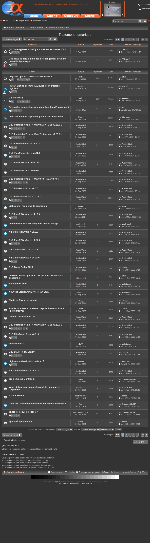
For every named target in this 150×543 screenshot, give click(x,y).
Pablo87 (125, 50)
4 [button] (133, 40)
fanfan (80, 379)
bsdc (81, 77)
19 (29, 80)
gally (81, 98)
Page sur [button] (117, 39)
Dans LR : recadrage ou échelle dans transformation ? (37, 403)
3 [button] (129, 40)
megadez (125, 98)
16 (21, 80)
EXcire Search (16, 395)
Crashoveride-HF (129, 379)
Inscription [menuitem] (146, 9)
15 (18, 80)
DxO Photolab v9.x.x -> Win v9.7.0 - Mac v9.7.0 (33, 179)
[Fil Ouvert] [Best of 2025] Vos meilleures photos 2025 (37, 49)
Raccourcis (10, 20)
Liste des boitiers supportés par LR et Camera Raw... (36, 116)
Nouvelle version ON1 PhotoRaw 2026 (29, 292)
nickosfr (125, 86)
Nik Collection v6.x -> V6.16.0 (24, 257)
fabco (124, 77)
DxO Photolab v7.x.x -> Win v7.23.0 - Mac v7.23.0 (34, 134)
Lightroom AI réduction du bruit (25, 361)
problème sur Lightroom (21, 379)
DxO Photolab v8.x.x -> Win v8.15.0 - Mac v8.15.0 (34, 125)
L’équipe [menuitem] (71, 472)
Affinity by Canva (18, 283)
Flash (80, 117)
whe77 (80, 344)
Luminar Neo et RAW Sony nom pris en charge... (34, 223)
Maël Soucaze (87, 483)
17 (23, 80)
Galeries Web (16, 97)
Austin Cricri (81, 125)
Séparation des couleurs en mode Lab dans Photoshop (38, 107)
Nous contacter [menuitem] (57, 472)
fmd (80, 404)
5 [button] (137, 40)
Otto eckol (126, 117)
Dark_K (81, 300)
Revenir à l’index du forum (14, 440)
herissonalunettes (80, 412)
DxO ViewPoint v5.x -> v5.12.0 (24, 143)
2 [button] (126, 40)
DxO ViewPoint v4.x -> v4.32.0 (24, 153)
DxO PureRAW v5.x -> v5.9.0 (24, 170)
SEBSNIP (126, 59)
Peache (81, 362)
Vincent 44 (80, 388)
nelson (124, 396)
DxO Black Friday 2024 (21, 352)
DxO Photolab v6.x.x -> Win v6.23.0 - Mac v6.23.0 (34, 325)
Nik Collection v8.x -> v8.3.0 (23, 232)
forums (104, 481)
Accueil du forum (15, 472)
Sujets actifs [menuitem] (24, 20)
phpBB (57, 481)
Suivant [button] (146, 39)
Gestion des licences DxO (22, 316)
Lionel (80, 50)
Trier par (86, 429)
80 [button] (143, 40)
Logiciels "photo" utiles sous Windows (29, 76)
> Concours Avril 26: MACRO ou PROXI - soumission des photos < (62, 5)
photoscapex (16, 343)
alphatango (126, 284)
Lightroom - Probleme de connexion (28, 206)
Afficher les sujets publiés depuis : (50, 429)
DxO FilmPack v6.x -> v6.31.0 (24, 334)
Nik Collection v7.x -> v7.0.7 (23, 249)
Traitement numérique (75, 34)
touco (124, 276)
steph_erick (80, 224)
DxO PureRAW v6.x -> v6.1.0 (24, 162)
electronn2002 (81, 396)
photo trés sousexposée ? (22, 412)
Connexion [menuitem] (145, 5)
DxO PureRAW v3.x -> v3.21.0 (24, 240)
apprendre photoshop (20, 421)
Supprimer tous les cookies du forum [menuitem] (94, 472)
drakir (80, 206)
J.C (80, 108)
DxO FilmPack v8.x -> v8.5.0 (23, 188)
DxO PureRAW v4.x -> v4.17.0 (24, 214)
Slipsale (80, 86)
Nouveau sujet (10, 39)
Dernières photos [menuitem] (40, 20)
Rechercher (140, 21)
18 (26, 80)
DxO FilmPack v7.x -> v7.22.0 (24, 196)
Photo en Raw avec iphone (23, 300)
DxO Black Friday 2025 (21, 267)
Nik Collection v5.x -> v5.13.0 (24, 370)
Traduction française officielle (68, 483)
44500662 (126, 362)
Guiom (124, 268)
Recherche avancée (145, 21)
